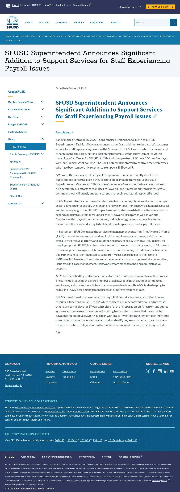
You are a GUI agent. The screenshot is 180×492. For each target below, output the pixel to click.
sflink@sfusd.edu (56, 411)
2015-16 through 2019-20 (123, 440)
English (15, 5)
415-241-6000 (14, 378)
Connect (115, 22)
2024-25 (61, 440)
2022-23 (86, 440)
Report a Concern (122, 382)
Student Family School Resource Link (35, 407)
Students (50, 376)
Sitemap (107, 456)
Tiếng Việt (48, 5)
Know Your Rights (123, 376)
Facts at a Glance (17, 131)
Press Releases (46, 36)
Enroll (93, 376)
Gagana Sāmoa (80, 5)
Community (69, 371)
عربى (68, 5)
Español (26, 5)
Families (50, 371)
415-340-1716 (81, 411)
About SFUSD (20, 36)
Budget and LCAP (18, 124)
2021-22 (98, 440)
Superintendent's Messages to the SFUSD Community (23, 172)
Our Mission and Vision (21, 101)
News (33, 36)
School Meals (120, 371)
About (29, 22)
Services (79, 22)
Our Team (13, 116)
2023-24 (73, 440)
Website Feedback (130, 456)
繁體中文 (36, 5)
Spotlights (15, 161)
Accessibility (28, 456)
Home (8, 36)
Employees (52, 382)
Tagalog (59, 5)
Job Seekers (69, 376)
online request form (29, 415)
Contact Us (14, 203)
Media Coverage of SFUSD (24, 154)
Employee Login (161, 7)
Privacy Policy (87, 456)
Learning (61, 22)
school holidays (77, 415)
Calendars (96, 22)
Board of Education (19, 109)
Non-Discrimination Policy (57, 456)
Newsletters (16, 196)
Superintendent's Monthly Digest (24, 186)
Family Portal (97, 371)
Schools (44, 22)
